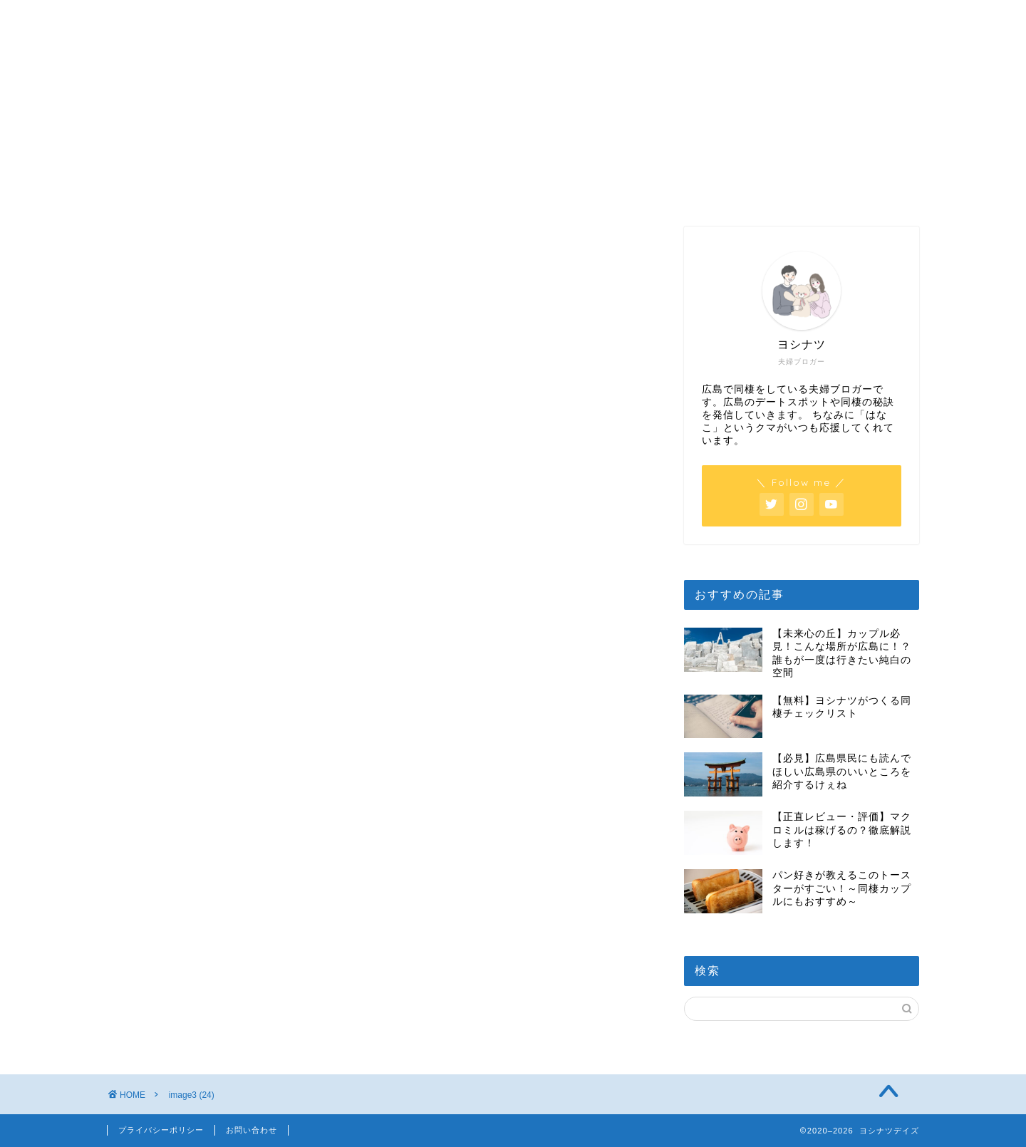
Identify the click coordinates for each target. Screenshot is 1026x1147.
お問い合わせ (251, 1130)
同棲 (607, 17)
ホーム (179, 17)
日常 (464, 17)
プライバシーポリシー (161, 1130)
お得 (750, 17)
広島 (321, 17)
